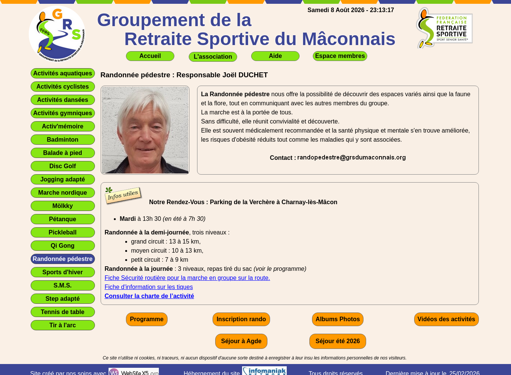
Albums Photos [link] (337, 319)
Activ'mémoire (63, 126)
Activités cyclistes (62, 86)
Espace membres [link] (340, 56)
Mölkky (62, 206)
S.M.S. (62, 285)
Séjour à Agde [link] (241, 341)
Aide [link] (275, 56)
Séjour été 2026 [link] (337, 341)
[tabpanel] (338, 126)
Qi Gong (63, 245)
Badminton (63, 139)
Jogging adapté (62, 179)
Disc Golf (62, 166)
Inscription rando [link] (241, 319)
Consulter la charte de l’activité (149, 296)
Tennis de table (62, 312)
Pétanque (62, 219)
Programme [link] (147, 319)
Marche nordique (62, 192)
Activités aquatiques (62, 73)
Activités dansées (62, 100)
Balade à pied (62, 153)
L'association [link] (213, 56)
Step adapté (62, 298)
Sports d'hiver (62, 272)
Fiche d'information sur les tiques (149, 287)
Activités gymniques (62, 113)
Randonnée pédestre (62, 259)
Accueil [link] (150, 56)
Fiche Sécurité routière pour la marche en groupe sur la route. (187, 278)
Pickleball (63, 232)
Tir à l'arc (62, 325)
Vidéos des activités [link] (446, 319)
